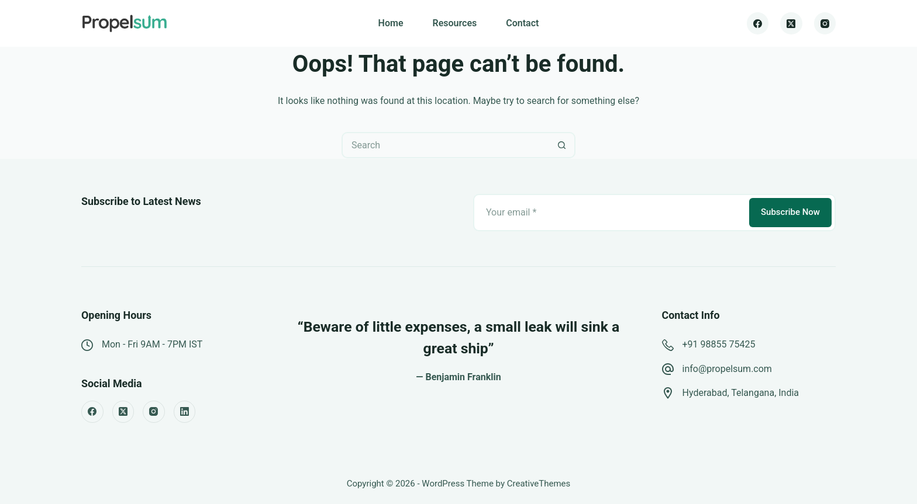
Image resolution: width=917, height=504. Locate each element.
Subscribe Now (790, 212)
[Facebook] (758, 23)
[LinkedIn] (185, 412)
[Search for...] (445, 145)
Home (391, 23)
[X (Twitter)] (791, 23)
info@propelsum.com (727, 368)
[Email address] (610, 212)
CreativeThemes (539, 483)
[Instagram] (825, 23)
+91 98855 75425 (719, 344)
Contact (522, 23)
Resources (454, 23)
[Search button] (562, 145)
